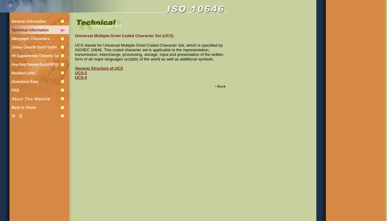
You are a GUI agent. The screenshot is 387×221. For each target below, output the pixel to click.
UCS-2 (81, 73)
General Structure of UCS (99, 68)
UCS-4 (81, 77)
